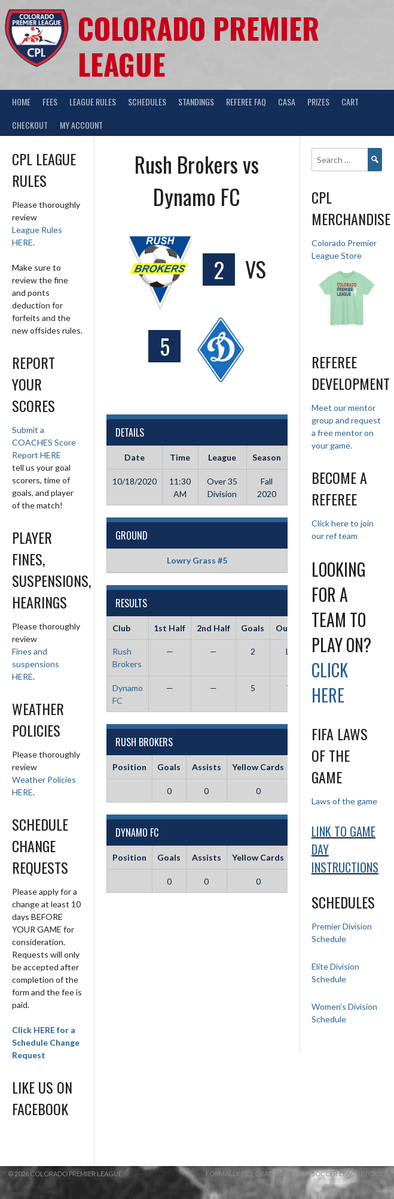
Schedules (147, 101)
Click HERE (329, 682)
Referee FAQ (246, 101)
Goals (169, 767)
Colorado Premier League (198, 46)
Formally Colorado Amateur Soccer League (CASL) (296, 1173)
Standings (196, 101)
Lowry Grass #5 (197, 560)
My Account (81, 125)
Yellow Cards (258, 767)
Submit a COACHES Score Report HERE (44, 442)
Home (21, 101)
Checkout (30, 125)
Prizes (318, 101)
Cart (350, 101)
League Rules (92, 101)
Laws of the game (344, 801)
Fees (49, 101)
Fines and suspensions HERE (35, 664)
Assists (206, 767)
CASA (286, 101)
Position (129, 767)
